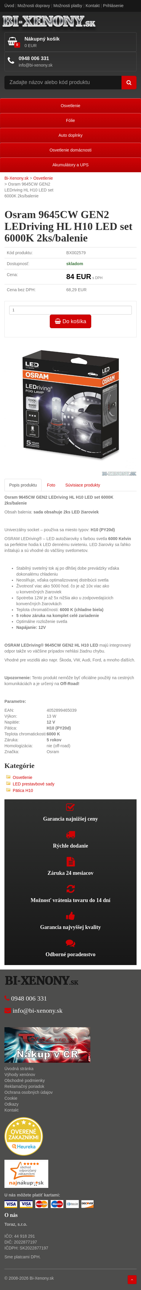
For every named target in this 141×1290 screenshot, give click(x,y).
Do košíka (70, 321)
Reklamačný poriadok (24, 1086)
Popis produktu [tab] (23, 485)
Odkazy (11, 1104)
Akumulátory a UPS (70, 164)
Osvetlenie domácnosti (70, 150)
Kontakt (93, 5)
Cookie (10, 1098)
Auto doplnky (71, 135)
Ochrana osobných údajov (28, 1092)
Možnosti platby (67, 5)
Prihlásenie (113, 5)
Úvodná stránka (18, 1068)
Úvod (9, 5)
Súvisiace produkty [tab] (82, 485)
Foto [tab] (51, 485)
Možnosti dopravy (33, 5)
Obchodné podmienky (24, 1080)
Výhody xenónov (19, 1074)
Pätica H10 (23, 790)
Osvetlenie (70, 105)
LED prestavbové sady (34, 784)
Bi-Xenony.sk (16, 178)
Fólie (70, 120)
